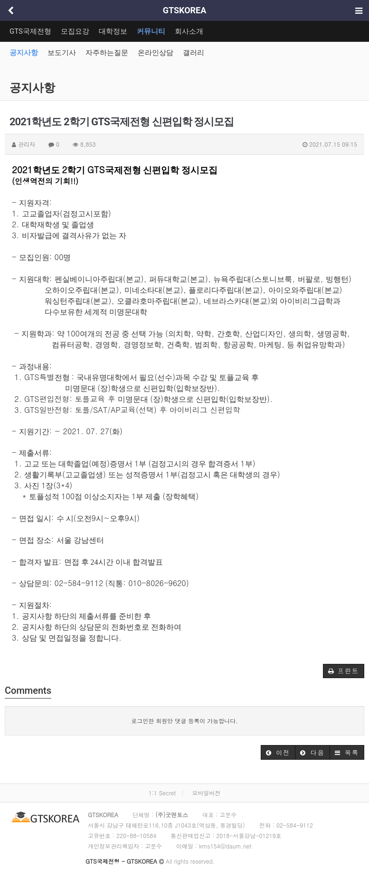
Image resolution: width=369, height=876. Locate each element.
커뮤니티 (151, 31)
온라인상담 (155, 52)
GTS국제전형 (30, 31)
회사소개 (189, 31)
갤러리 (193, 52)
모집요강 (75, 31)
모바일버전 (206, 793)
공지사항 (23, 52)
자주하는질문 (106, 52)
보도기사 (61, 52)
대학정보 (113, 31)
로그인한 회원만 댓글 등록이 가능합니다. (184, 721)
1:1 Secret (162, 793)
